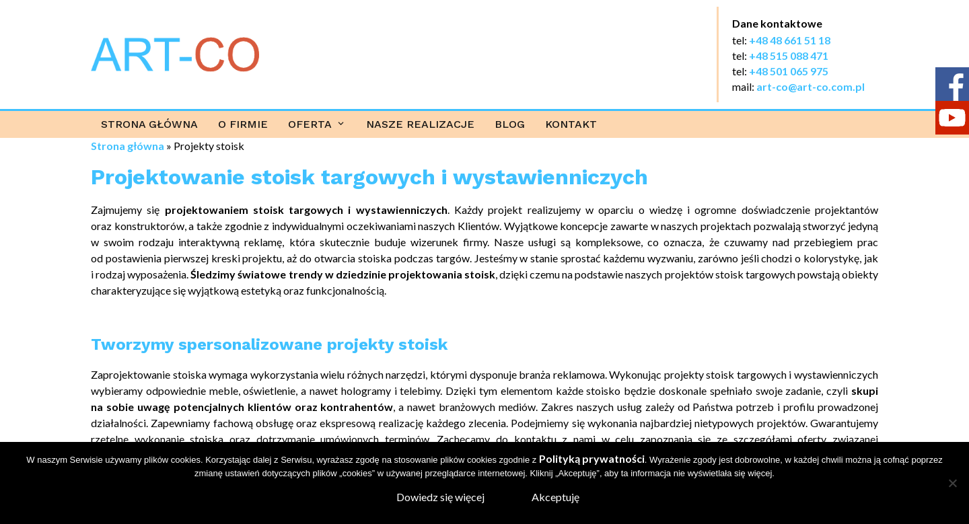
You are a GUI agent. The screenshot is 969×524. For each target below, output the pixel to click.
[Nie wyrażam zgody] (952, 483)
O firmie (243, 124)
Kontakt (571, 124)
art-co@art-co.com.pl (810, 86)
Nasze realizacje (420, 124)
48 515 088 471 (792, 55)
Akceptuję (555, 496)
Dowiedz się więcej (440, 496)
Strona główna (149, 124)
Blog (510, 124)
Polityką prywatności (592, 458)
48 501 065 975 (792, 71)
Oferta (310, 124)
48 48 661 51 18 (793, 40)
